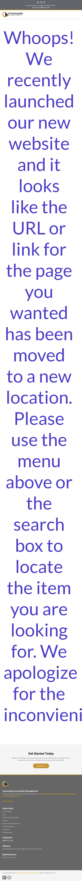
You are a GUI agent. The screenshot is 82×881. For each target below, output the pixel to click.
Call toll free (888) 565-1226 (41, 7)
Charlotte (49, 794)
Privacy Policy (7, 801)
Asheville (41, 794)
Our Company (7, 811)
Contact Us (41, 766)
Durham (56, 794)
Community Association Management (27, 873)
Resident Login (7, 832)
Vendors (5, 820)
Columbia (72, 794)
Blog (4, 814)
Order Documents (8, 826)
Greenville (6, 796)
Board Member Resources (11, 823)
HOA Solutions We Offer (10, 817)
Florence (16, 796)
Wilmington (64, 794)
